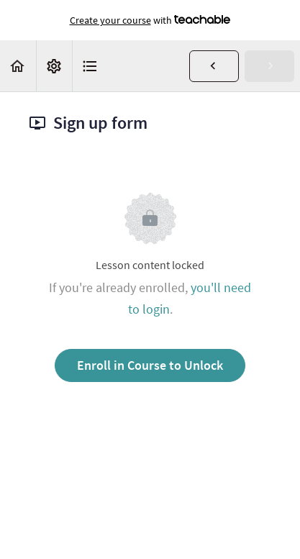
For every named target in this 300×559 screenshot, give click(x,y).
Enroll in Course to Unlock (150, 365)
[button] (18, 65)
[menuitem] (54, 65)
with (150, 20)
